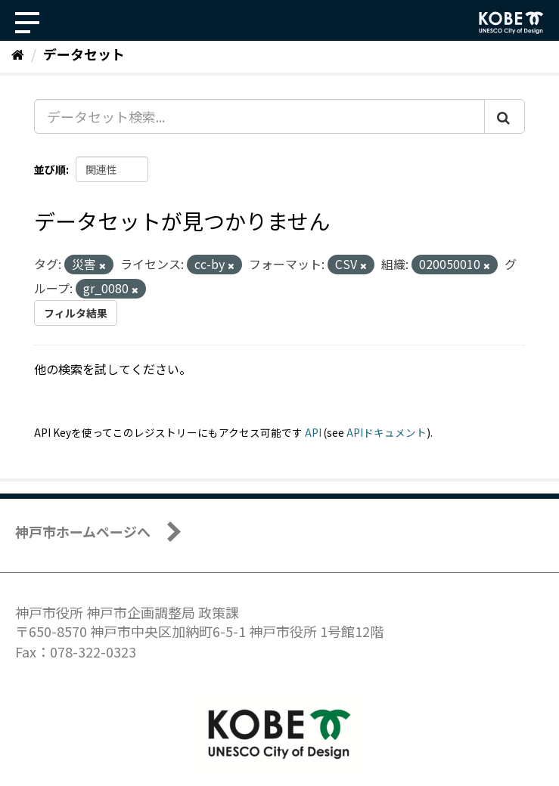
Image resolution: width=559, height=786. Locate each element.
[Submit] (504, 116)
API (313, 432)
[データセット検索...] (259, 116)
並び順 (50, 169)
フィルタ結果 (75, 312)
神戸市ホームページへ (83, 531)
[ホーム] (17, 53)
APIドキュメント (386, 432)
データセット (84, 53)
